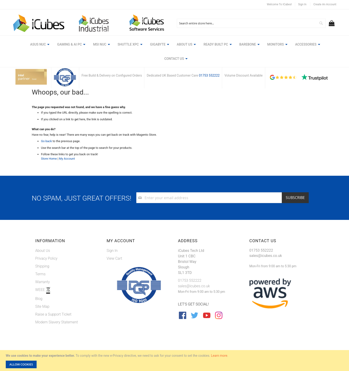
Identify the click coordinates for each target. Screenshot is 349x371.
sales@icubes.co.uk (194, 271)
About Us (42, 236)
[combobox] (251, 23)
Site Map (42, 292)
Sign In (302, 4)
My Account (67, 143)
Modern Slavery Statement (56, 307)
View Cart (114, 244)
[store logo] (40, 23)
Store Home (49, 143)
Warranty (42, 267)
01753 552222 (209, 60)
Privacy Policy (46, 244)
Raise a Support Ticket (53, 299)
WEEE (40, 275)
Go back (46, 126)
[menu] (174, 45)
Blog (38, 284)
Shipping (42, 251)
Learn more (219, 355)
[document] (175, 360)
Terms (40, 259)
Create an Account (324, 4)
